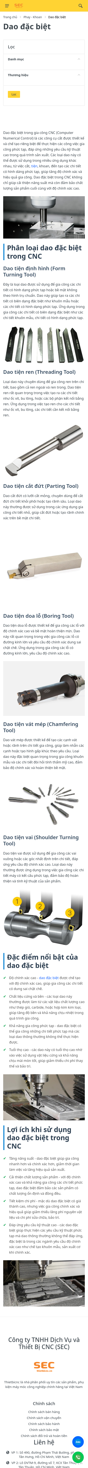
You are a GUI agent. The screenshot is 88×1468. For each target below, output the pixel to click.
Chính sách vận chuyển (44, 1418)
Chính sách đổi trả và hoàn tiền (44, 1436)
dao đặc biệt (49, 977)
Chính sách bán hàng (44, 1412)
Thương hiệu (44, 75)
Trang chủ (10, 17)
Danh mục (44, 59)
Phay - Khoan (32, 17)
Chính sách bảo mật (44, 1430)
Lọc (14, 94)
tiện (34, 166)
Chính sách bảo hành (44, 1424)
